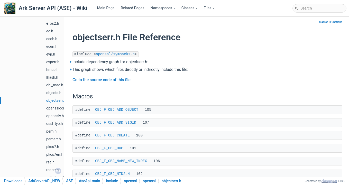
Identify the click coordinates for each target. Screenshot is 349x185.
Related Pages (132, 8)
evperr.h (52, 62)
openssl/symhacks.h (115, 54)
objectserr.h (56, 100)
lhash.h (52, 77)
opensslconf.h (58, 108)
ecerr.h (51, 46)
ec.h (49, 31)
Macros (323, 22)
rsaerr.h (52, 170)
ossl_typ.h (54, 124)
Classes (189, 8)
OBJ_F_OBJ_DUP (109, 148)
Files (209, 8)
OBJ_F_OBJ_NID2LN (112, 174)
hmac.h (52, 70)
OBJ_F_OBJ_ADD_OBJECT (116, 110)
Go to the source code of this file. (102, 80)
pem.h (51, 131)
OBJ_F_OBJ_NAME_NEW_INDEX (121, 161)
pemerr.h (53, 139)
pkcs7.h (52, 147)
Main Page (106, 8)
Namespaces (163, 8)
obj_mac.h (54, 85)
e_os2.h (52, 23)
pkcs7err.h (54, 154)
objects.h (53, 93)
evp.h (50, 54)
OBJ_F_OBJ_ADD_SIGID (115, 123)
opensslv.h (55, 116)
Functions (336, 22)
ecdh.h (51, 39)
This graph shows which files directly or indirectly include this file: (130, 69)
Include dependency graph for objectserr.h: (110, 62)
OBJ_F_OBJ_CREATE (112, 135)
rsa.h (50, 162)
